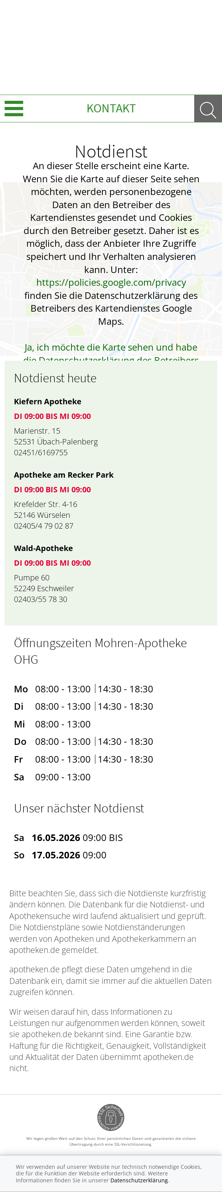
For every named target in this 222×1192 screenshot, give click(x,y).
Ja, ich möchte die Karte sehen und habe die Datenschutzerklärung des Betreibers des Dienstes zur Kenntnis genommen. (111, 360)
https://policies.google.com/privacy (111, 282)
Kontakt (111, 108)
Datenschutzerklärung (139, 1180)
